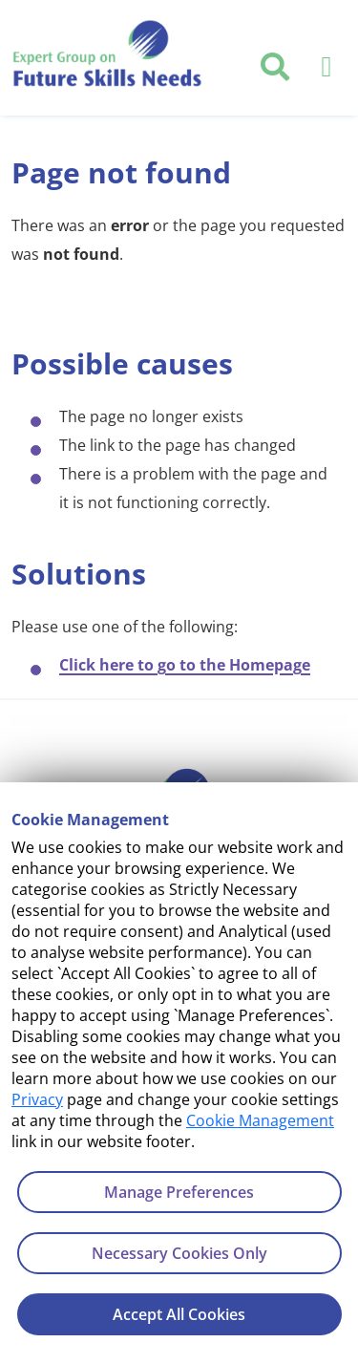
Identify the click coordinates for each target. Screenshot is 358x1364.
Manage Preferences (179, 1192)
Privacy (37, 1099)
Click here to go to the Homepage (184, 664)
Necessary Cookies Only (179, 1253)
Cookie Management (260, 1120)
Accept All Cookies (179, 1314)
